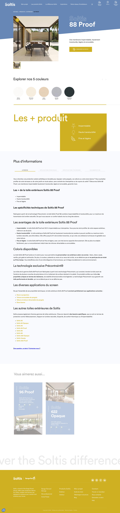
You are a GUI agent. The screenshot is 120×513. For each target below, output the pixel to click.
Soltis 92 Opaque (22, 323)
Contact (95, 489)
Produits (22, 11)
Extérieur (29, 11)
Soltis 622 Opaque (23, 336)
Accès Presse (45, 497)
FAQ (93, 500)
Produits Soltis (64, 489)
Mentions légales (69, 510)
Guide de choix (78, 492)
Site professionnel (46, 494)
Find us (107, 4)
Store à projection (23, 295)
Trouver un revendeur (98, 492)
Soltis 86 (20, 333)
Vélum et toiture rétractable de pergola (30, 300)
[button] (60, 104)
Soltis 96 (20, 326)
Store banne (21, 302)
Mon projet (23, 4)
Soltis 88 (20, 331)
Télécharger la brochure (81, 494)
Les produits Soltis (35, 4)
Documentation (95, 170)
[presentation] (102, 80)
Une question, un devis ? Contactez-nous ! (27, 348)
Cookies (75, 510)
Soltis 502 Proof (22, 341)
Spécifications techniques (72, 170)
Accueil (15, 11)
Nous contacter (96, 494)
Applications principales (48, 170)
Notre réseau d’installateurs (77, 4)
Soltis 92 (20, 320)
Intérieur (61, 494)
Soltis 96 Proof (22, 328)
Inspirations (62, 4)
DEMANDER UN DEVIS (80, 49)
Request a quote (115, 4)
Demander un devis (97, 497)
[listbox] (35, 38)
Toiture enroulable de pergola (27, 297)
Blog (75, 497)
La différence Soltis (50, 4)
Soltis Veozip (21, 338)
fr (90, 4)
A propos (25, 170)
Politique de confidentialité (58, 510)
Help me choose (98, 4)
